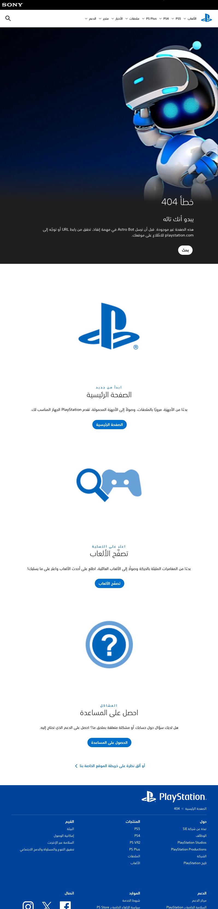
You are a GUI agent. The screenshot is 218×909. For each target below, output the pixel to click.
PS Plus (151, 19)
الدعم (92, 19)
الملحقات (134, 856)
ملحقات (134, 19)
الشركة (202, 856)
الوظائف (201, 835)
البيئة (70, 828)
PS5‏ (178, 19)
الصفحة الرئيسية (196, 808)
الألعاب (192, 19)
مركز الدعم (199, 900)
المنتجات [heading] (133, 821)
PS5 (137, 828)
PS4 (166, 19)
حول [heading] (203, 821)
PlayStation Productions (189, 849)
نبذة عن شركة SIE (195, 828)
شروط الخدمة (131, 900)
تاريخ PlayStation (195, 863)
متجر (106, 19)
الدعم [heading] (202, 893)
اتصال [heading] (69, 893)
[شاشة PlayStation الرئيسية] (206, 18)
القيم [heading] (69, 821)
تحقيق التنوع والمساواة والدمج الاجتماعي (47, 849)
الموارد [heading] (134, 893)
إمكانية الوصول (64, 835)
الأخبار (119, 19)
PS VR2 (135, 842)
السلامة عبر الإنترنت (61, 842)
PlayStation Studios (192, 842)
